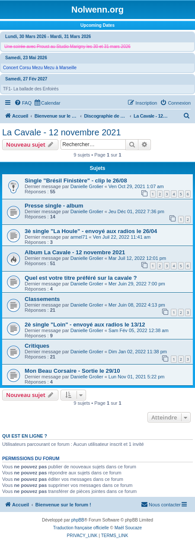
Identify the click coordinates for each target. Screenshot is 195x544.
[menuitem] (23, 103)
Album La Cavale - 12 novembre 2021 (75, 252)
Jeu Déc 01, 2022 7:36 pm (136, 211)
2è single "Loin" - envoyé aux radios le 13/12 (85, 324)
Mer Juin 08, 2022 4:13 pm (137, 304)
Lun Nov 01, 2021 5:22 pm (137, 376)
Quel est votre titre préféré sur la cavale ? (81, 278)
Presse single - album (54, 205)
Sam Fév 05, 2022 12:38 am (139, 330)
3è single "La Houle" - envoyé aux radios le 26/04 (91, 231)
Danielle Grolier (86, 186)
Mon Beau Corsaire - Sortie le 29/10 (72, 371)
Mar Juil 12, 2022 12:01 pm (137, 258)
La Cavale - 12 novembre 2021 (61, 132)
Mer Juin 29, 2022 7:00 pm (137, 283)
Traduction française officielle (81, 527)
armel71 (79, 237)
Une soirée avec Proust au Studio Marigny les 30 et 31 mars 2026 (67, 46)
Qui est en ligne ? (24, 435)
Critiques (37, 345)
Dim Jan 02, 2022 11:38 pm (138, 351)
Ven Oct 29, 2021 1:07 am (136, 186)
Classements (42, 299)
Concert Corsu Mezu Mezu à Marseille (40, 67)
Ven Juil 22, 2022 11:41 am (121, 237)
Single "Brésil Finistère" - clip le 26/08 (76, 180)
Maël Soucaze (128, 527)
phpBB (77, 520)
